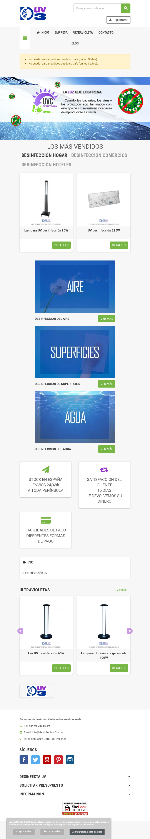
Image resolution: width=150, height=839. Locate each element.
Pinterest (58, 759)
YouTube (47, 759)
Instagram (70, 759)
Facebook (24, 759)
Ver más (123, 589)
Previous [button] (20, 631)
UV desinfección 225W (104, 230)
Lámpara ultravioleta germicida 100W (104, 655)
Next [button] (130, 631)
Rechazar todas (52, 831)
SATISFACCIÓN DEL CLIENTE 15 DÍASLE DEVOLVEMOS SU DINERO (104, 490)
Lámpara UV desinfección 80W (46, 230)
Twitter (35, 759)
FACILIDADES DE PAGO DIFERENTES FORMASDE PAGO (45, 535)
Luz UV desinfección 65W (46, 653)
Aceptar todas (23, 831)
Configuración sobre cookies (87, 831)
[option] (46, 212)
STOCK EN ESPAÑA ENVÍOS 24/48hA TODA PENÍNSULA (45, 485)
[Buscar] (101, 8)
